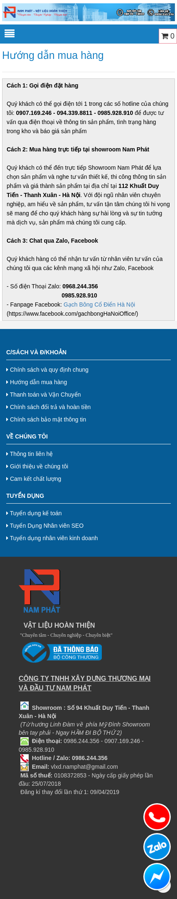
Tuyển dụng (25, 495)
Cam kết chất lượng (33, 478)
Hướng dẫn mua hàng (36, 382)
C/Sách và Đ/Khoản (36, 352)
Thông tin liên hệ (29, 454)
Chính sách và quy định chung (47, 369)
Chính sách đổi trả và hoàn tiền (48, 407)
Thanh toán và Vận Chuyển (43, 394)
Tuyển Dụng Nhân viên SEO (45, 525)
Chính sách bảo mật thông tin (46, 419)
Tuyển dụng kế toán (34, 513)
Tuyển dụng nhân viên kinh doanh (52, 538)
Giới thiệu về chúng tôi (37, 466)
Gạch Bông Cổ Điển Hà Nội (99, 304)
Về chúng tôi (27, 436)
